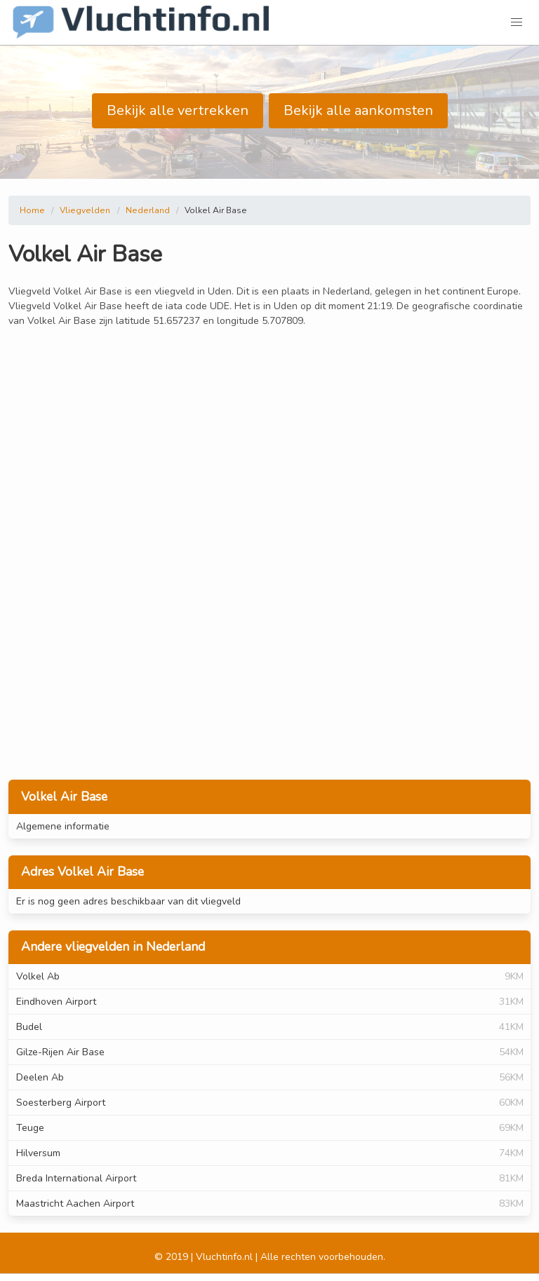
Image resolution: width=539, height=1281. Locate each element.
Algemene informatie (62, 826)
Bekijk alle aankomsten (358, 110)
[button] (516, 22)
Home (32, 210)
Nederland (148, 210)
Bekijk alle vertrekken (177, 110)
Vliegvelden (85, 210)
